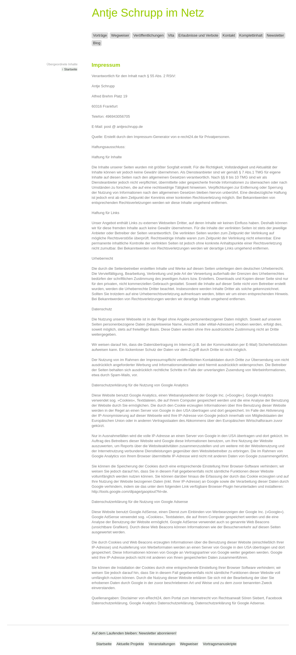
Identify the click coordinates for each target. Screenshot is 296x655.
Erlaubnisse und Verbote (198, 35)
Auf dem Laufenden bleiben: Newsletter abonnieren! (134, 633)
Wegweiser (120, 35)
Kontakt (229, 35)
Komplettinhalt (250, 35)
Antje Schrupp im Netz (148, 12)
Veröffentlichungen (148, 35)
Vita (171, 35)
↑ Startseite (69, 69)
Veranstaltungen (162, 644)
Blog (96, 43)
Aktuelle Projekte (130, 644)
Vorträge (100, 35)
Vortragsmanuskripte (220, 644)
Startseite (104, 644)
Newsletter (275, 35)
